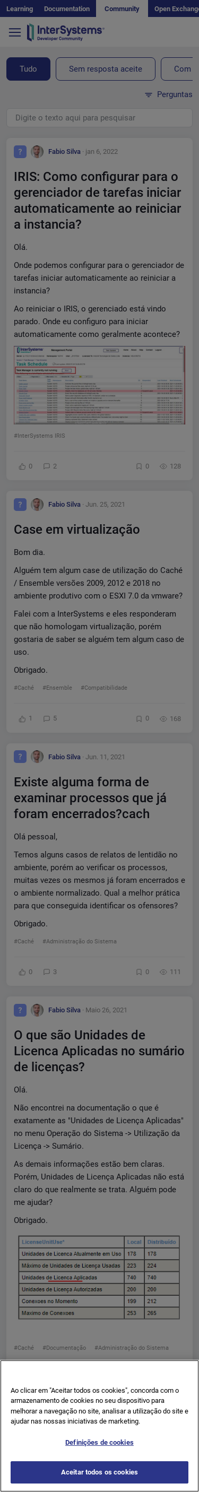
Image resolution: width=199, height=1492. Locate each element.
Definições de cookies (99, 1448)
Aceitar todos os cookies (99, 1478)
